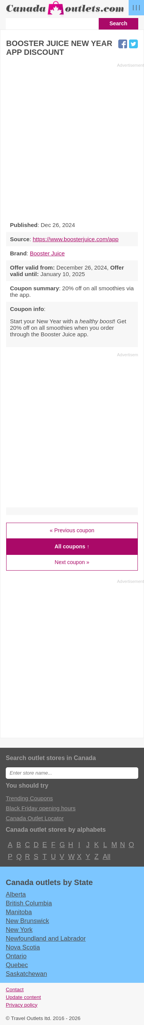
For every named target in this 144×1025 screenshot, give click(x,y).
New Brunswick (27, 920)
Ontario (16, 956)
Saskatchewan (26, 973)
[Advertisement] (72, 140)
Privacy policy (22, 1005)
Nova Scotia (23, 947)
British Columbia (29, 903)
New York (19, 929)
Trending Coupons (29, 798)
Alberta (16, 894)
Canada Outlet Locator (35, 818)
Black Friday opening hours (41, 808)
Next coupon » (72, 562)
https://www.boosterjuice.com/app (75, 239)
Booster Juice (47, 253)
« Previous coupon (72, 530)
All (106, 856)
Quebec (17, 964)
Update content (23, 997)
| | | (136, 7)
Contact (15, 989)
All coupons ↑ (72, 546)
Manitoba (19, 911)
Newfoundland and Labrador (46, 938)
